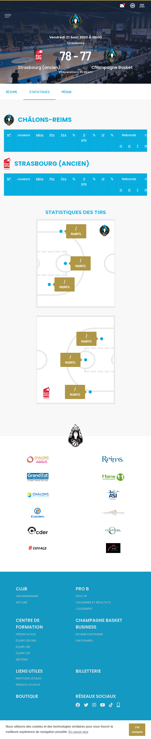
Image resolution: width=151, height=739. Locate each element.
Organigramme (27, 596)
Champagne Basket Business (99, 623)
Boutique (27, 696)
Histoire (21, 602)
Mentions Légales (28, 678)
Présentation (26, 634)
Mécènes (22, 659)
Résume (11, 92)
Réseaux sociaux (28, 685)
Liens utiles (29, 671)
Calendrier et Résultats (93, 602)
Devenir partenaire (89, 634)
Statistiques (39, 92)
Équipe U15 (23, 653)
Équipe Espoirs (26, 641)
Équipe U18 (23, 647)
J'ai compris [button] (137, 729)
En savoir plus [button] (78, 731)
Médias (67, 92)
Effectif (81, 596)
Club (21, 589)
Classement (84, 609)
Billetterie (88, 671)
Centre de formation (29, 623)
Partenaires (84, 641)
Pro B (82, 589)
